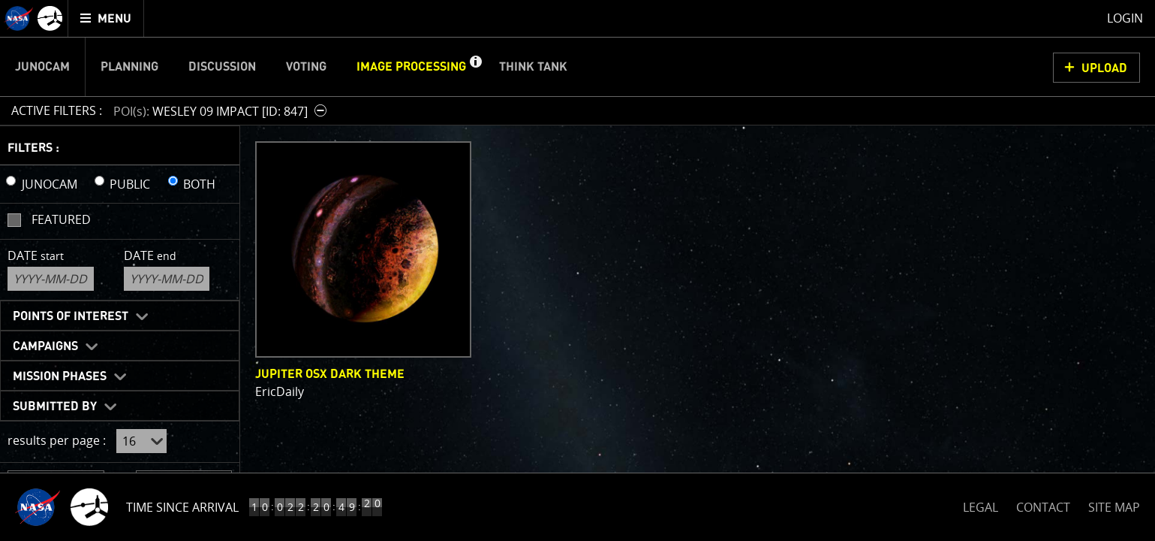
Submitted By (55, 406)
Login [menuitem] (1125, 18)
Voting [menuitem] (306, 67)
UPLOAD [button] (1104, 68)
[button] (475, 67)
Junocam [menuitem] (42, 67)
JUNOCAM (49, 184)
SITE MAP (1114, 507)
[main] (577, 270)
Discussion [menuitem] (222, 67)
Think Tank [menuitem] (533, 67)
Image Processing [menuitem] (411, 67)
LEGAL (980, 504)
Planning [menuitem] (129, 67)
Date (36, 255)
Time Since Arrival (182, 507)
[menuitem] (106, 18)
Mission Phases (60, 376)
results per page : (57, 440)
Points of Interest (70, 316)
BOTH (199, 184)
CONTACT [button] (1043, 507)
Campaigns (45, 346)
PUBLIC (130, 184)
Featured (61, 219)
